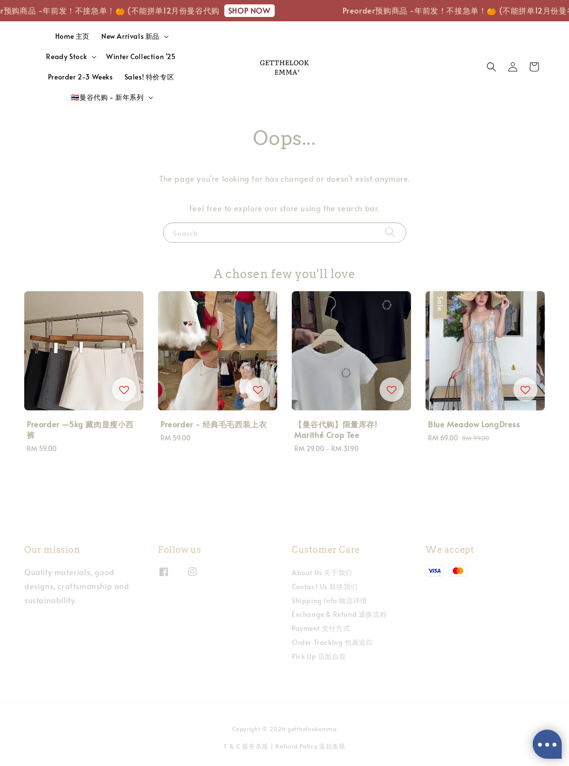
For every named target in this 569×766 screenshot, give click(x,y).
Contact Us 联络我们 (325, 586)
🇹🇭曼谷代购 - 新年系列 (107, 97)
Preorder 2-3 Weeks (80, 76)
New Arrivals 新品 (130, 36)
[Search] (390, 232)
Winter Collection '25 (141, 56)
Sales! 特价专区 (149, 76)
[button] (491, 67)
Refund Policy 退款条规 (310, 746)
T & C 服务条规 (246, 746)
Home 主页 (72, 36)
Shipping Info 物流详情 (329, 600)
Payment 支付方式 (321, 628)
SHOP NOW (253, 10)
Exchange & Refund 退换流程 (339, 614)
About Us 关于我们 (322, 572)
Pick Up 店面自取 (319, 656)
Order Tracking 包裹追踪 (332, 642)
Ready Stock (66, 56)
